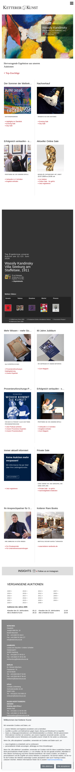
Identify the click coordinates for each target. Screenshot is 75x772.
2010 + (40, 598)
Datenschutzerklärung (54, 760)
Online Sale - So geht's (46, 181)
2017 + (25, 596)
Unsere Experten (11, 373)
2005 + (55, 596)
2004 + (55, 598)
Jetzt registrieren (44, 183)
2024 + (9, 593)
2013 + (40, 591)
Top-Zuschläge (12, 73)
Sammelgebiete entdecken (47, 491)
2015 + (25, 600)
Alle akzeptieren (63, 766)
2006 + (55, 593)
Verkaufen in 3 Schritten (14, 179)
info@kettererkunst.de (14, 640)
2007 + (55, 591)
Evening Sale (10, 123)
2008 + (40, 603)
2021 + (9, 600)
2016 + (25, 598)
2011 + (40, 596)
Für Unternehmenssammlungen (16, 548)
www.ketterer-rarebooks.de (48, 546)
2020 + (9, 603)
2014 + (25, 603)
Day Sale (8, 126)
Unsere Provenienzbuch (14, 431)
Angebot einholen (11, 181)
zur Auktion (42, 179)
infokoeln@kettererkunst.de (16, 696)
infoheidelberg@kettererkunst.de (18, 715)
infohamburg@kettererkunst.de (17, 659)
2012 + (40, 593)
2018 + (25, 593)
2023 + (9, 596)
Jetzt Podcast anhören (13, 427)
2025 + (9, 591)
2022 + (9, 598)
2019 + (25, 591)
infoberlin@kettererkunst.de (16, 679)
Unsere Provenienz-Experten (15, 429)
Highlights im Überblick (13, 121)
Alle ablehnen (47, 766)
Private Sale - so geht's (46, 488)
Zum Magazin (43, 369)
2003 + (55, 600)
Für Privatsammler (12, 546)
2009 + (40, 600)
